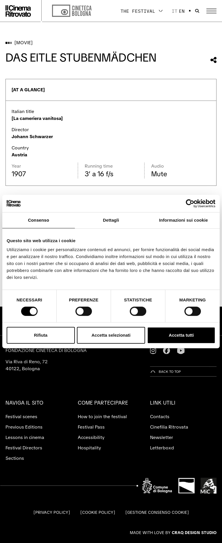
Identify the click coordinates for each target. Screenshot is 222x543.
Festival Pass (91, 427)
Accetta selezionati (110, 335)
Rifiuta (40, 335)
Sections (14, 458)
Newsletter (161, 437)
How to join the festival (102, 417)
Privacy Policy (51, 512)
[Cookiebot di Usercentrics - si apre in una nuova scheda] (190, 203)
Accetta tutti (181, 335)
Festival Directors (23, 448)
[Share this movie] (213, 60)
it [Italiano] (174, 11)
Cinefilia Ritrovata (169, 427)
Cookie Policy (97, 512)
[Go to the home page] (18, 11)
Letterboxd (162, 448)
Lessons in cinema (24, 437)
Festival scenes (21, 417)
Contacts (159, 417)
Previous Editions (23, 427)
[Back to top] (165, 371)
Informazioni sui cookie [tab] (183, 220)
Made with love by (173, 532)
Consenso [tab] (38, 220)
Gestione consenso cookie (157, 512)
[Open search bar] (197, 11)
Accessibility (91, 437)
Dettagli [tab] (111, 220)
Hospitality (89, 448)
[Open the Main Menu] (211, 11)
